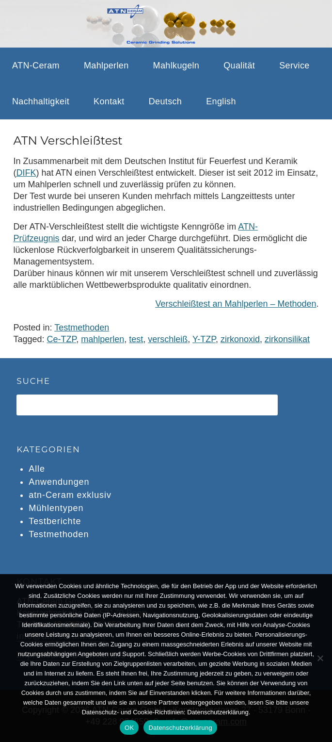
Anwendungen (59, 482)
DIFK (26, 173)
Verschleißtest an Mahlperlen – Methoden (235, 304)
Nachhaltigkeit (40, 101)
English (221, 101)
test (136, 339)
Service (294, 65)
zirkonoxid (240, 339)
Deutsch (165, 101)
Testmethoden (81, 327)
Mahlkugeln (176, 65)
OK (129, 727)
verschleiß (168, 339)
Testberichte (55, 521)
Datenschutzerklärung (180, 727)
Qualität (239, 65)
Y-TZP (204, 339)
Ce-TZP (61, 339)
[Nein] (320, 658)
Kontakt (109, 101)
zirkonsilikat (287, 339)
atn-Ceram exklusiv (70, 495)
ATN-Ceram (36, 65)
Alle (37, 469)
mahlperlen (102, 339)
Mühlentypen (56, 508)
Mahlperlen (106, 65)
